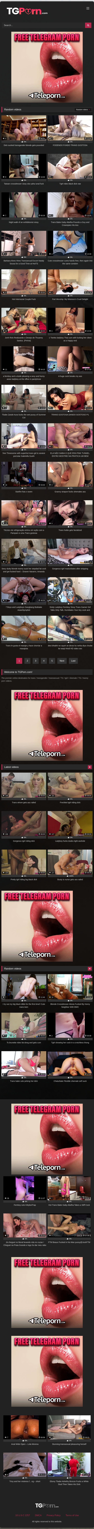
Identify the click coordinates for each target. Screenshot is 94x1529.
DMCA (38, 1515)
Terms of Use (72, 1515)
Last (73, 661)
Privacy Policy (54, 1515)
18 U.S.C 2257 (22, 1515)
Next (62, 661)
